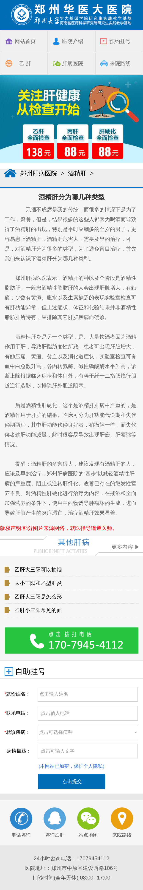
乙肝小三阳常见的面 (38, 610)
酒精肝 (77, 173)
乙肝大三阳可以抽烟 (38, 570)
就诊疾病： (17, 732)
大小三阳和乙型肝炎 (38, 583)
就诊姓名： (17, 693)
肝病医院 (72, 63)
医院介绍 (72, 41)
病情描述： (17, 750)
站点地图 (88, 822)
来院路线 (122, 822)
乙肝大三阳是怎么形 (38, 597)
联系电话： (17, 713)
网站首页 (25, 41)
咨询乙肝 (55, 822)
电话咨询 (21, 822)
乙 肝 (25, 63)
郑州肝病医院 (38, 173)
